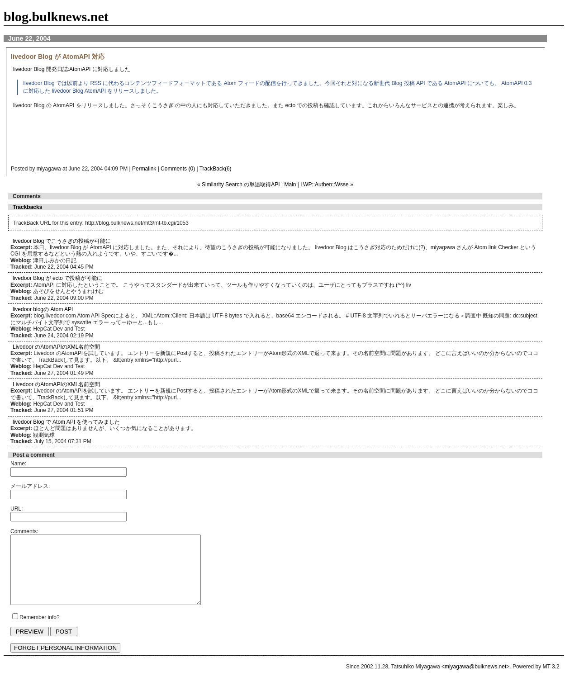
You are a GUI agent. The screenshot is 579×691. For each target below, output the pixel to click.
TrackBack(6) (215, 169)
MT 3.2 (551, 680)
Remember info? (39, 631)
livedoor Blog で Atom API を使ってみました (66, 422)
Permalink (144, 169)
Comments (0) (178, 169)
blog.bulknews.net (56, 16)
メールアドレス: (30, 486)
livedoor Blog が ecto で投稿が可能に (57, 278)
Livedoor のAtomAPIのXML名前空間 (56, 347)
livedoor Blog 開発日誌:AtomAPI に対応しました (71, 69)
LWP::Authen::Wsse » (326, 184)
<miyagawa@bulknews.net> (475, 680)
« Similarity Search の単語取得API (238, 184)
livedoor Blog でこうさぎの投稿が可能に (62, 241)
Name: (18, 463)
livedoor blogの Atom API (43, 309)
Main (290, 184)
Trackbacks (27, 207)
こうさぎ (163, 105)
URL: (16, 509)
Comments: (24, 531)
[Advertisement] (191, 139)
